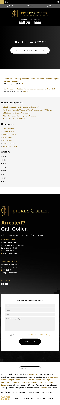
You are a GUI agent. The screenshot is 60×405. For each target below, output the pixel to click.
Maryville (5, 382)
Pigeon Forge (31, 382)
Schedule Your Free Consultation (30, 50)
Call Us (10, 6)
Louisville (42, 382)
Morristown (53, 377)
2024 (3, 163)
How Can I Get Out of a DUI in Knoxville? (17, 119)
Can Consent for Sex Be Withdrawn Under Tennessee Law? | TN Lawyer (27, 110)
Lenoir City (29, 380)
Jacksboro (33, 374)
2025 (3, 160)
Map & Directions (9, 253)
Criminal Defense (9, 132)
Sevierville (19, 380)
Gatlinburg (14, 382)
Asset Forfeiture (8, 129)
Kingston (5, 385)
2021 (3, 174)
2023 (3, 167)
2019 (3, 181)
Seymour (43, 388)
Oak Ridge (46, 380)
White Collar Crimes (10, 146)
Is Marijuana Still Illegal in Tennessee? (16, 113)
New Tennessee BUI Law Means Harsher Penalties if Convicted (29, 89)
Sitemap (49, 398)
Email (30, 6)
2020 (3, 178)
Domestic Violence (9, 135)
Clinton (38, 380)
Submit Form (30, 342)
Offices (50, 6)
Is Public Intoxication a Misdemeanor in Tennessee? (21, 107)
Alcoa (3, 380)
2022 (3, 171)
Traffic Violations (9, 143)
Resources (41, 398)
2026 (3, 156)
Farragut (10, 380)
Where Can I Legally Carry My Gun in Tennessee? (20, 116)
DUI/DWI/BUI (27, 91)
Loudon (50, 382)
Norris (23, 382)
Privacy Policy (45, 335)
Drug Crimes (26, 84)
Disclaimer (34, 335)
